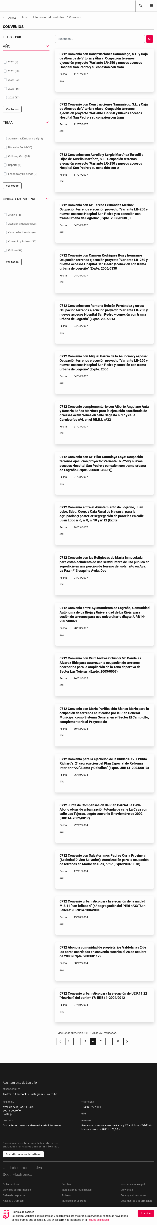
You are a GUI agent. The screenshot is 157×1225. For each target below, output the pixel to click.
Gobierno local (11, 1190)
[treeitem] (26, 62)
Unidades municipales (22, 1173)
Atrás (9, 17)
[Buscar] (140, 6)
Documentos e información (136, 1206)
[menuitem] (7, 1100)
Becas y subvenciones (133, 1201)
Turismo (66, 1201)
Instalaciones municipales (76, 1195)
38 (119, 1042)
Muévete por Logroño (74, 1206)
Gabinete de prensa (14, 1201)
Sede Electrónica (17, 1180)
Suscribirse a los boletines (23, 1160)
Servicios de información (17, 1195)
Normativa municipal (133, 1190)
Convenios (127, 1195)
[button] (26, 46)
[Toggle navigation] (151, 5)
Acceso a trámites (13, 1206)
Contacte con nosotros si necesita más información (32, 1131)
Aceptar (146, 1215)
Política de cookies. (99, 1221)
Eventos (66, 1190)
